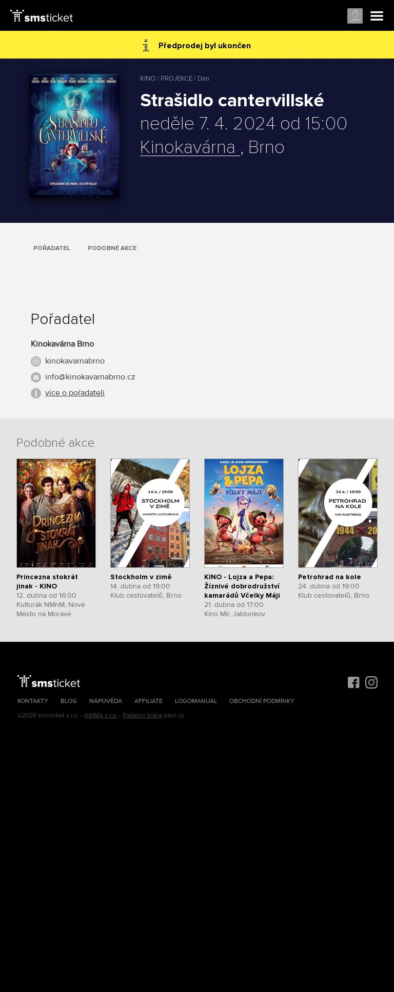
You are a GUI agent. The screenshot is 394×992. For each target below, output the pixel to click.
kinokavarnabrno (75, 361)
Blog (69, 701)
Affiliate (148, 701)
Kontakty (32, 701)
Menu (377, 16)
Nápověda (105, 701)
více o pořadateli (75, 393)
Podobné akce (112, 248)
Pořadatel (51, 248)
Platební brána (142, 715)
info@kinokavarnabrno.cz (90, 377)
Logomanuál (196, 701)
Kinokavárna (190, 148)
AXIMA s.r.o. (100, 715)
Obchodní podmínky (261, 701)
